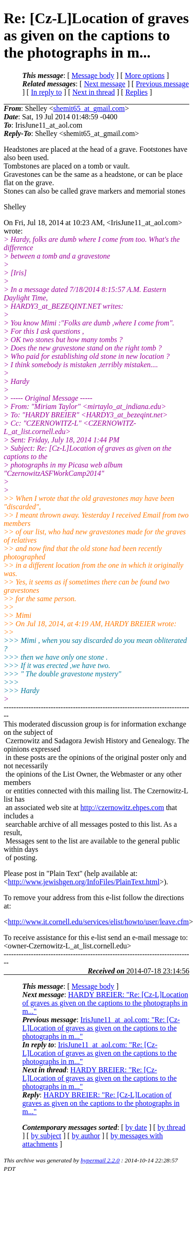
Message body (92, 75)
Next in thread (93, 92)
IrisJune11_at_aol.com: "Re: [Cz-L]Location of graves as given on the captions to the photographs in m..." (101, 1028)
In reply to (46, 92)
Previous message (162, 84)
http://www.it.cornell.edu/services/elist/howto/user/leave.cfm (98, 922)
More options (145, 75)
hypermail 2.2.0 (100, 1160)
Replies (136, 92)
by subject (46, 1136)
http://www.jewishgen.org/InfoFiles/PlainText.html (84, 882)
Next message (104, 84)
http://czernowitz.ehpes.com (122, 807)
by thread (172, 1127)
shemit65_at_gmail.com (89, 108)
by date (136, 1127)
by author (86, 1136)
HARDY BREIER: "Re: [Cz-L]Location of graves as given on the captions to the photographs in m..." (105, 1003)
